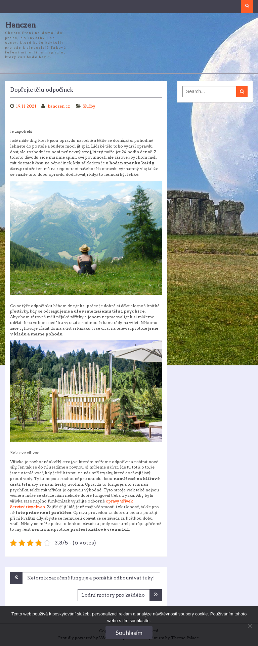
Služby (89, 106)
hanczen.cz (59, 106)
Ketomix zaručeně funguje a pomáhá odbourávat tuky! (91, 577)
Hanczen (20, 25)
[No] (249, 625)
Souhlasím (129, 632)
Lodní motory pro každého (113, 595)
